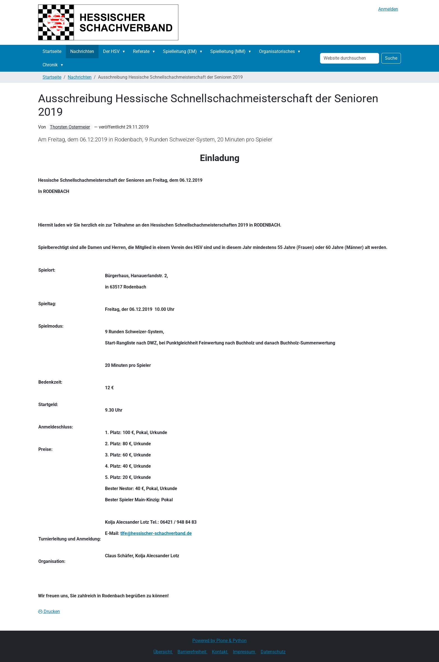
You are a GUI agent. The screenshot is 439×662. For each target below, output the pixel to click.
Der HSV (111, 51)
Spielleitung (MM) (228, 51)
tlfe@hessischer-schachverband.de (156, 533)
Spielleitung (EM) (180, 51)
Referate (141, 51)
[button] (125, 51)
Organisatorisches (277, 51)
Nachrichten (82, 51)
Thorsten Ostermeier (70, 127)
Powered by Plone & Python (219, 640)
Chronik (50, 64)
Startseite (52, 51)
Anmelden (388, 9)
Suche (391, 58)
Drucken (49, 611)
